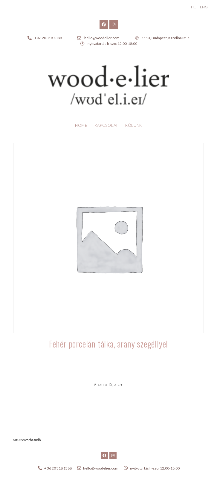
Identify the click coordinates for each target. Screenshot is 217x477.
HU (193, 7)
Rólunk (133, 125)
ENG (204, 7)
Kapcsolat (106, 125)
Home (81, 125)
